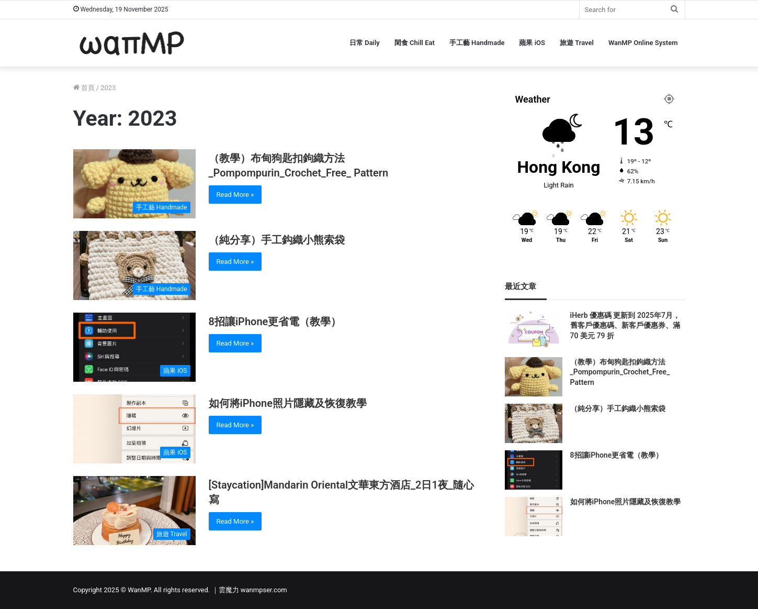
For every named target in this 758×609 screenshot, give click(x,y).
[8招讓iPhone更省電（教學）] (134, 347)
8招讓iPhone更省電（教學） (275, 321)
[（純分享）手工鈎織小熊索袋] (134, 265)
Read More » (235, 194)
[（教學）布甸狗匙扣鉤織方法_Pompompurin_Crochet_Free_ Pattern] (134, 183)
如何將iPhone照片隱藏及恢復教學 (288, 403)
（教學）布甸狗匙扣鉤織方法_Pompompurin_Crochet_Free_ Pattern (620, 372)
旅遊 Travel (577, 43)
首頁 (84, 88)
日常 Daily (364, 43)
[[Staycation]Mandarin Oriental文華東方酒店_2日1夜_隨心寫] (134, 510)
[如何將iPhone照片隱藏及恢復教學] (134, 428)
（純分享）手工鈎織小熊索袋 (277, 240)
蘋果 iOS (532, 43)
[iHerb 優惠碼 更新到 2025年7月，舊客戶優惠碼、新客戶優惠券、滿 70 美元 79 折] (533, 330)
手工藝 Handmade (477, 43)
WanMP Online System (643, 43)
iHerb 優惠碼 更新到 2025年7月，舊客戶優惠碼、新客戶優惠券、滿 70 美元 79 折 (625, 325)
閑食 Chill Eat (414, 43)
